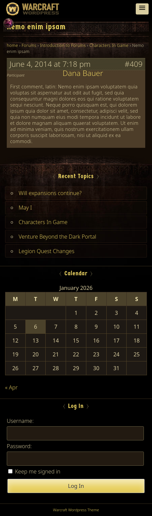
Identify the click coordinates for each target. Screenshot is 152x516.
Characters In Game (109, 45)
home (12, 45)
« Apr (11, 387)
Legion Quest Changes (46, 251)
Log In (76, 486)
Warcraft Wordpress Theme (76, 509)
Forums (29, 45)
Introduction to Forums (63, 45)
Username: (20, 421)
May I (25, 207)
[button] (142, 9)
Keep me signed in (37, 471)
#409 (134, 64)
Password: (19, 446)
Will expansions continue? (50, 193)
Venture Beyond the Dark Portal (57, 236)
